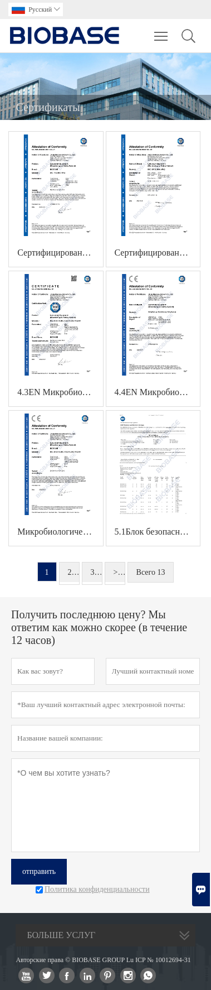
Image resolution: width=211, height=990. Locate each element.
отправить (39, 871)
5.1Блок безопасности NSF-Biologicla (157, 531)
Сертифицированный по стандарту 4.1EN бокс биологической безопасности (60, 252)
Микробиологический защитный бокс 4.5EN (60, 531)
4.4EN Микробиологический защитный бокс (157, 392)
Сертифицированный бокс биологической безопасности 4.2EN (157, 252)
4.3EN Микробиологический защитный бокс (60, 392)
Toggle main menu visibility (161, 31)
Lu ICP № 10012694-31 (158, 960)
